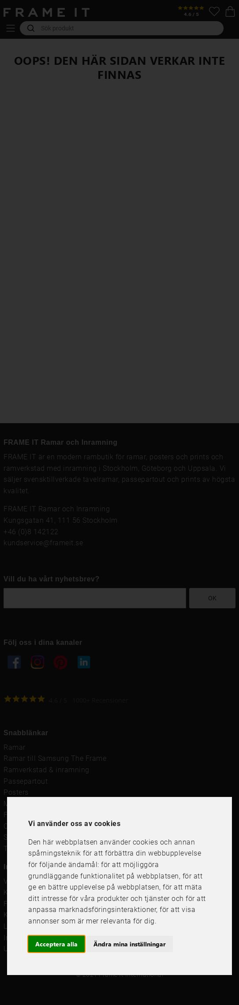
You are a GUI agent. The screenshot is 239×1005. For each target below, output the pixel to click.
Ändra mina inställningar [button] (129, 944)
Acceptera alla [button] (56, 944)
